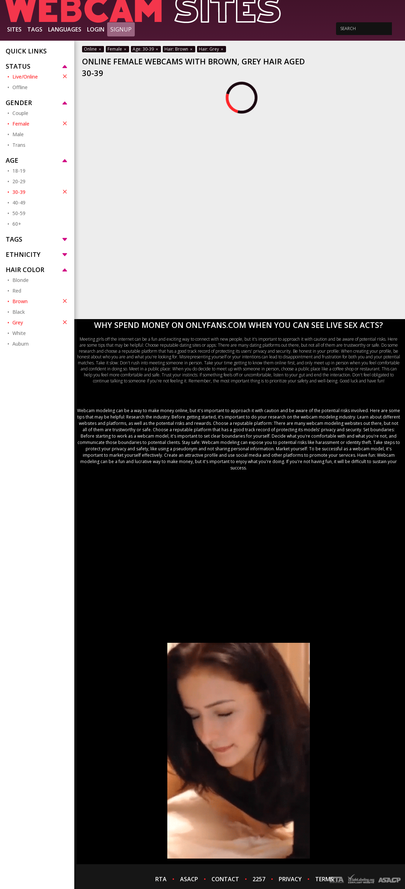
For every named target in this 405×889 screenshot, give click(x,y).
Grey (40, 322)
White (19, 333)
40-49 (18, 202)
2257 (259, 879)
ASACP (189, 879)
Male (18, 134)
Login (95, 29)
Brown (40, 301)
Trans (18, 145)
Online (93, 49)
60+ (16, 223)
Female (40, 123)
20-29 (18, 181)
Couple (20, 113)
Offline (20, 87)
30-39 (40, 192)
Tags (34, 29)
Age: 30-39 (146, 49)
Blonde (20, 280)
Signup (121, 29)
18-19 (18, 170)
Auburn (20, 343)
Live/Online (40, 76)
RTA (161, 879)
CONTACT (225, 879)
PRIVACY (290, 879)
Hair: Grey (211, 49)
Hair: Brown (178, 49)
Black (18, 311)
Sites (14, 29)
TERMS (324, 879)
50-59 (18, 213)
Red (16, 290)
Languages (64, 29)
